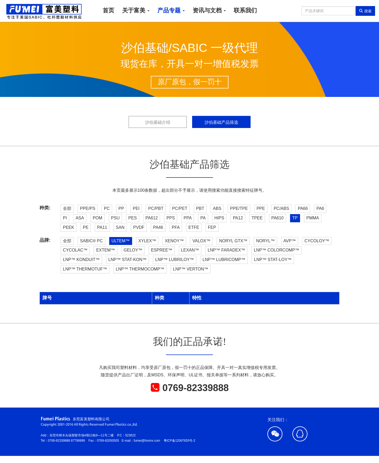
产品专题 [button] (171, 10)
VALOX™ (201, 241)
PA (203, 218)
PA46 (158, 227)
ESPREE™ (161, 250)
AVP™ (289, 241)
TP (295, 218)
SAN (120, 227)
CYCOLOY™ (317, 241)
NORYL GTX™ (233, 241)
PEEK (68, 227)
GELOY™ (133, 250)
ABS (217, 208)
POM (97, 218)
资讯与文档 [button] (209, 10)
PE (85, 227)
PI (65, 218)
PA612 (152, 218)
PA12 (238, 218)
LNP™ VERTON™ (190, 269)
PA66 (303, 208)
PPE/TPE (239, 208)
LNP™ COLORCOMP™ (276, 250)
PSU (115, 218)
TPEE (257, 218)
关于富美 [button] (135, 10)
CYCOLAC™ (75, 250)
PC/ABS (281, 208)
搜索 (365, 11)
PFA (176, 227)
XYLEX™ (147, 241)
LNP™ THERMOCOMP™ (140, 269)
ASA (80, 218)
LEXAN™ (190, 250)
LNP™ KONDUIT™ (81, 259)
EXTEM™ (105, 250)
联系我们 (245, 10)
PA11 (102, 227)
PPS (170, 218)
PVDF (138, 227)
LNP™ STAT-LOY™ (273, 259)
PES (132, 218)
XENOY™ (174, 241)
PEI (136, 208)
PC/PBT (155, 208)
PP (121, 208)
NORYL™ (265, 241)
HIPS (219, 218)
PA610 (277, 218)
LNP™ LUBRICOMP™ (224, 259)
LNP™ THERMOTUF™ (85, 269)
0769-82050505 (109, 440)
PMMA (312, 218)
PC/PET (179, 208)
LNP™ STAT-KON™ (127, 259)
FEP (212, 227)
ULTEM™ (121, 241)
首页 (108, 10)
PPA (188, 218)
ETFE (193, 227)
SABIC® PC (91, 241)
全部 (67, 208)
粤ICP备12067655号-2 (179, 440)
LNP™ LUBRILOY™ (174, 259)
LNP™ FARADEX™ (226, 250)
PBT (200, 208)
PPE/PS (87, 208)
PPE (261, 208)
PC (107, 208)
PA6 (320, 208)
